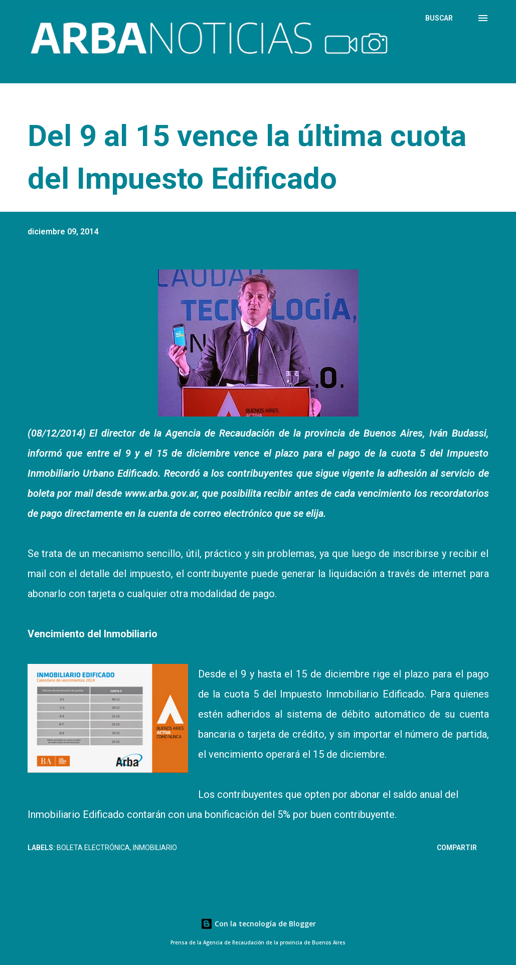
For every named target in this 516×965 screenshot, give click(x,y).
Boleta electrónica (93, 848)
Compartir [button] (457, 848)
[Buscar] (439, 18)
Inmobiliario (155, 848)
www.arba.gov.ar (161, 493)
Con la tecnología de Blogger (258, 923)
